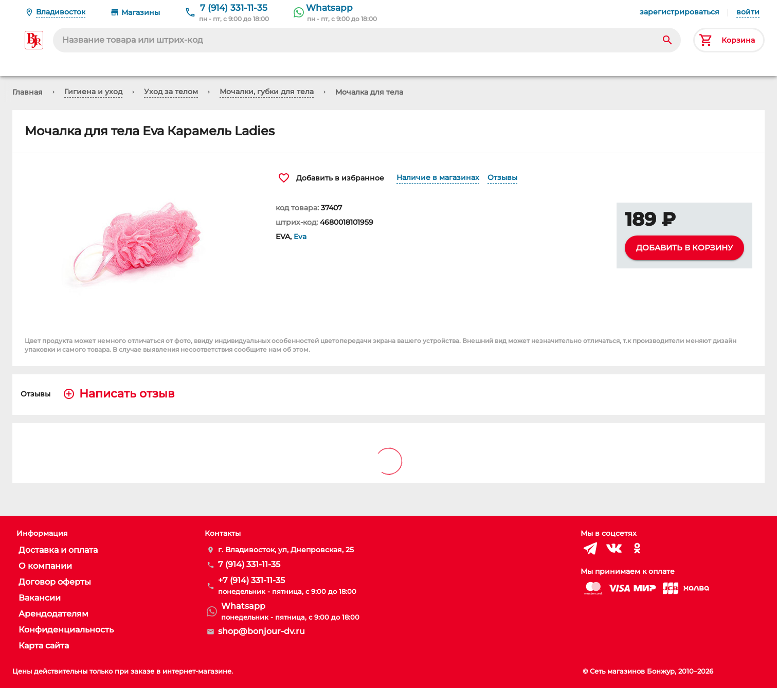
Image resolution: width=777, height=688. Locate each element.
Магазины (140, 12)
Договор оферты (55, 582)
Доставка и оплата (58, 550)
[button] (138, 243)
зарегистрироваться (679, 11)
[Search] (667, 40)
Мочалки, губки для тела (267, 91)
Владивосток (60, 11)
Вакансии (40, 598)
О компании (45, 566)
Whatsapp (329, 8)
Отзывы (502, 177)
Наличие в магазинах (437, 177)
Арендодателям (53, 614)
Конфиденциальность (66, 630)
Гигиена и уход (93, 91)
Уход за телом (171, 91)
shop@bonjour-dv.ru (261, 631)
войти (748, 11)
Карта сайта (44, 645)
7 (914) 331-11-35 (233, 8)
